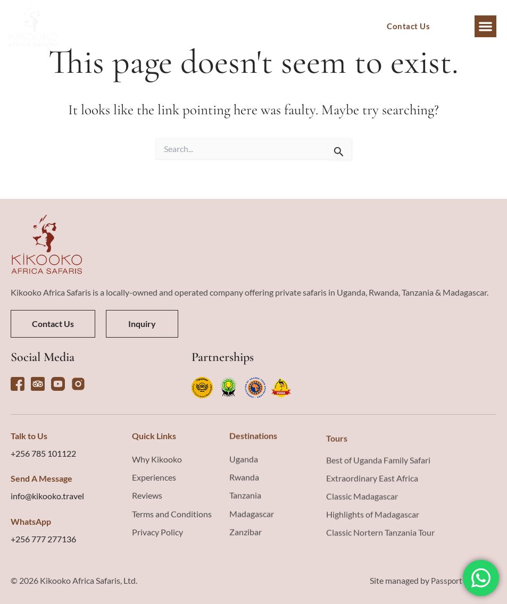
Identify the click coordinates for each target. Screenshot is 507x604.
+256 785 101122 (43, 536)
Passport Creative (462, 590)
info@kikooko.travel (47, 578)
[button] (485, 26)
